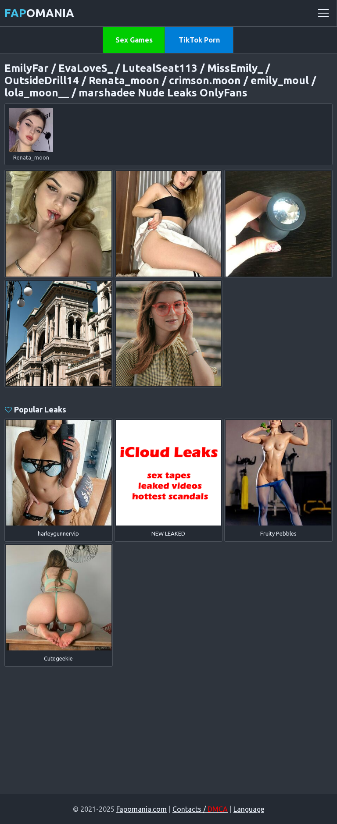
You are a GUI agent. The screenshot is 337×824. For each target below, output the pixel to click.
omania (39, 13)
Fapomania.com (141, 809)
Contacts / (200, 809)
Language (248, 809)
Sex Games (134, 40)
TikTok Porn (199, 40)
